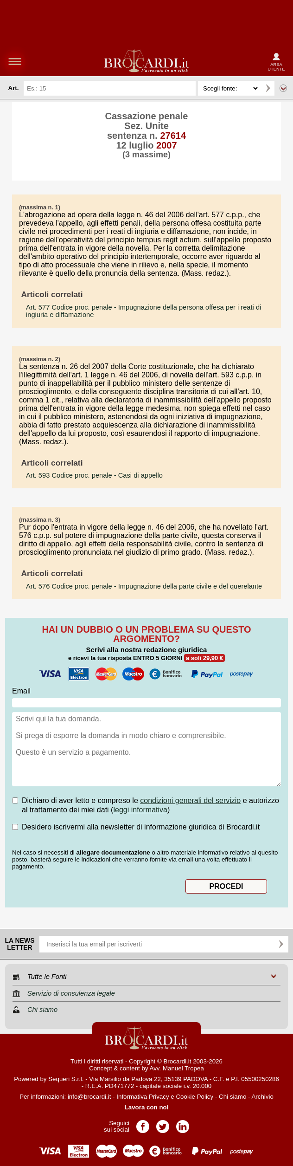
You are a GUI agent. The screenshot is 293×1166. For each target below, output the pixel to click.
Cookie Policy (194, 1096)
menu (15, 61)
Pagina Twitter (162, 1123)
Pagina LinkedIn (182, 1123)
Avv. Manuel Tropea (177, 1068)
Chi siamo (232, 1096)
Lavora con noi (147, 1107)
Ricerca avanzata (283, 88)
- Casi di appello (94, 475)
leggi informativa (140, 810)
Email (21, 691)
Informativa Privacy (142, 1096)
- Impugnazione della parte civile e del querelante (144, 586)
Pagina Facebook (142, 1123)
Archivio (262, 1096)
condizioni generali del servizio (190, 800)
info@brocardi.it (89, 1096)
